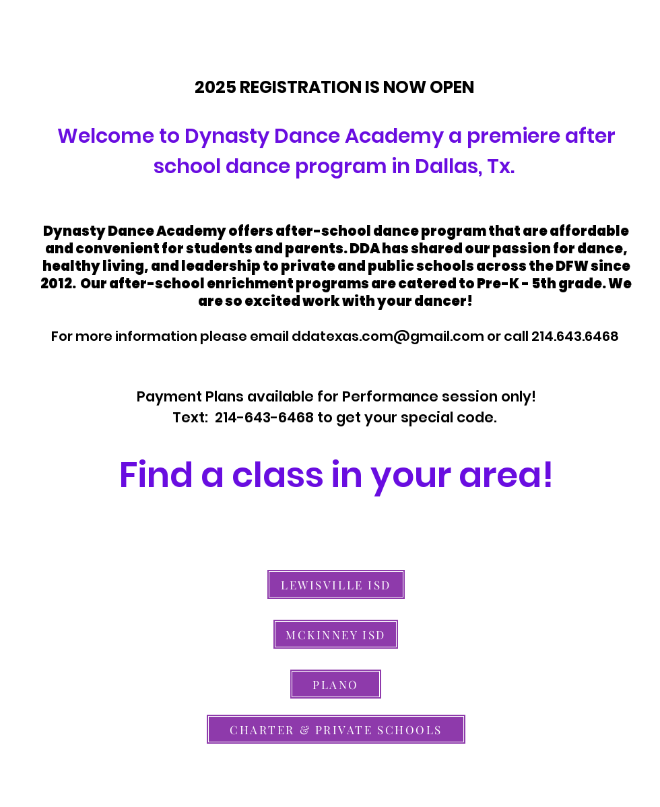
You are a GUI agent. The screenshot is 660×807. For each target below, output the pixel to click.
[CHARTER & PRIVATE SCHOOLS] (336, 729)
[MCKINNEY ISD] (336, 634)
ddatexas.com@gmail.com (388, 336)
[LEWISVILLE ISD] (336, 584)
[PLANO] (336, 684)
